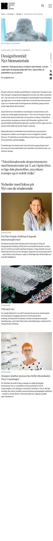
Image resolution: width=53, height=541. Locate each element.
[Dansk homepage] (8, 6)
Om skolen (10, 14)
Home (3, 14)
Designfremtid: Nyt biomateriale (33, 14)
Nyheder (18, 14)
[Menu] (50, 6)
